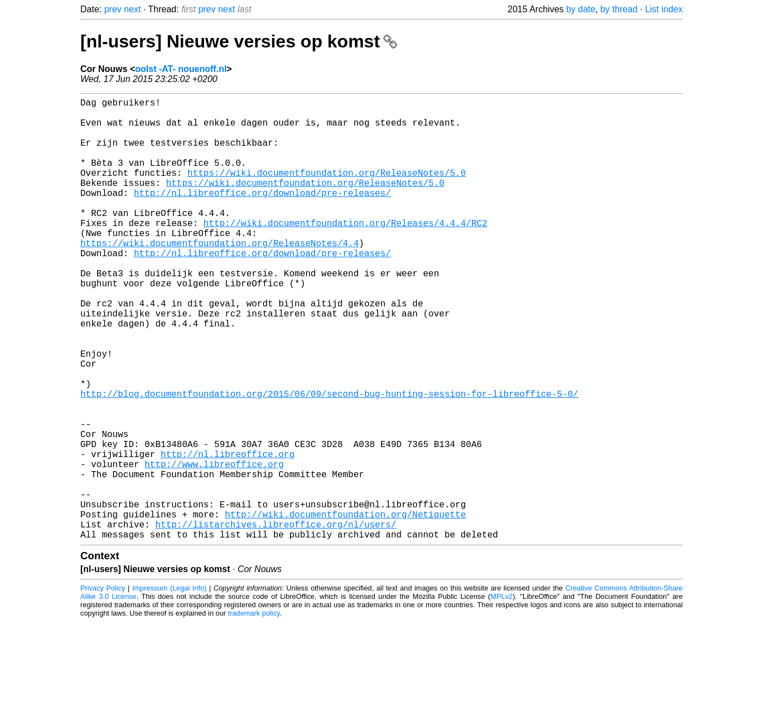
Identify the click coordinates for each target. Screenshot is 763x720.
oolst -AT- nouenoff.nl (180, 69)
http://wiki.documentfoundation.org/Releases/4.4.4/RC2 (345, 252)
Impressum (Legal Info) (169, 686)
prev (113, 9)
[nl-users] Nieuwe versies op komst (238, 41)
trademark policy (254, 711)
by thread (619, 9)
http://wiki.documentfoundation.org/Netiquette (345, 608)
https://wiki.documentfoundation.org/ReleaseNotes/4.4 (219, 276)
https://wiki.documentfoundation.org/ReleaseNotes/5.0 (326, 190)
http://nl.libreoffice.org (227, 534)
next (132, 9)
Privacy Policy (102, 686)
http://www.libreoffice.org (214, 546)
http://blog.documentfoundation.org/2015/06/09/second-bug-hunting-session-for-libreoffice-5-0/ (329, 460)
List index (664, 9)
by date (580, 9)
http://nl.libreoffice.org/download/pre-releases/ (262, 215)
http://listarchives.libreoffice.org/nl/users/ (275, 620)
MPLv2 (501, 694)
